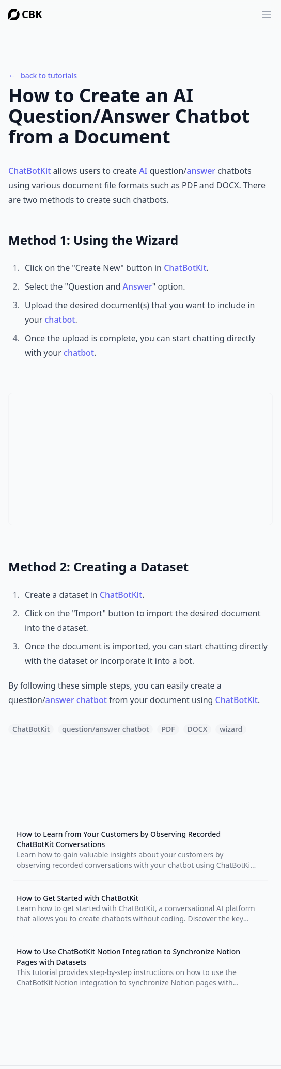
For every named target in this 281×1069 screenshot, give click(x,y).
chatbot (60, 319)
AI (143, 171)
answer (200, 171)
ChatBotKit (29, 171)
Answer (137, 286)
